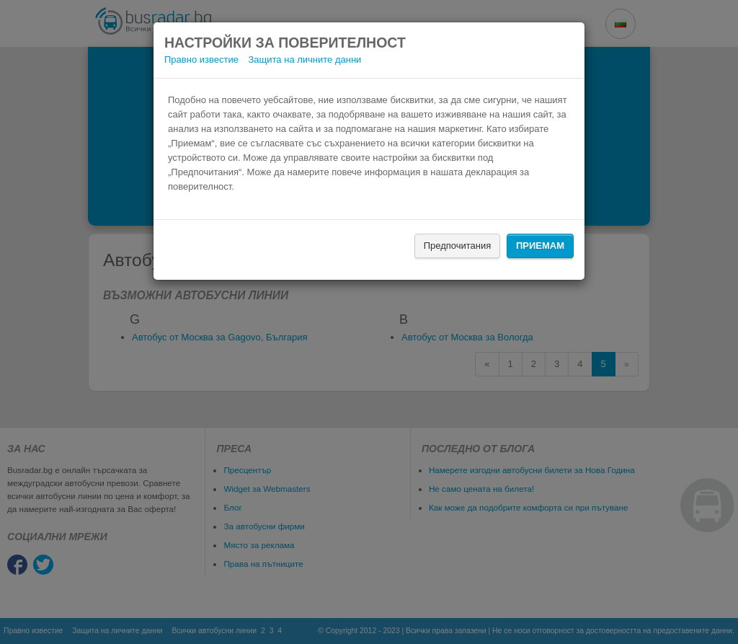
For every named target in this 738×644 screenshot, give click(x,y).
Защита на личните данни (305, 59)
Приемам (540, 245)
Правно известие (201, 59)
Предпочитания (458, 245)
